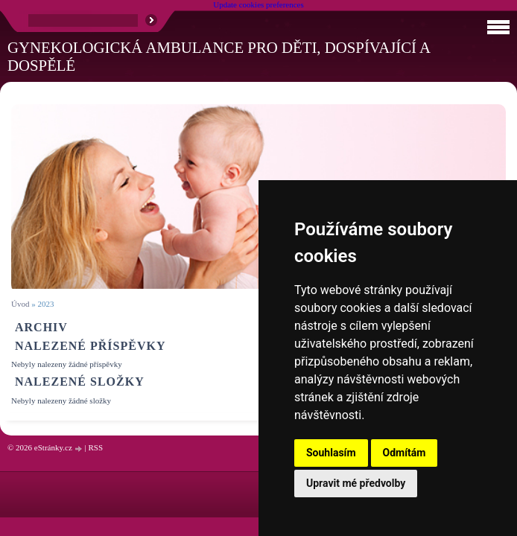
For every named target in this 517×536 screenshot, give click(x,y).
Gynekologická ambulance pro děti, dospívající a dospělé (218, 56)
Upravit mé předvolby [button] (355, 483)
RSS (95, 447)
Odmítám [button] (404, 453)
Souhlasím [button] (331, 453)
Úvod (20, 303)
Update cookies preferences (258, 4)
